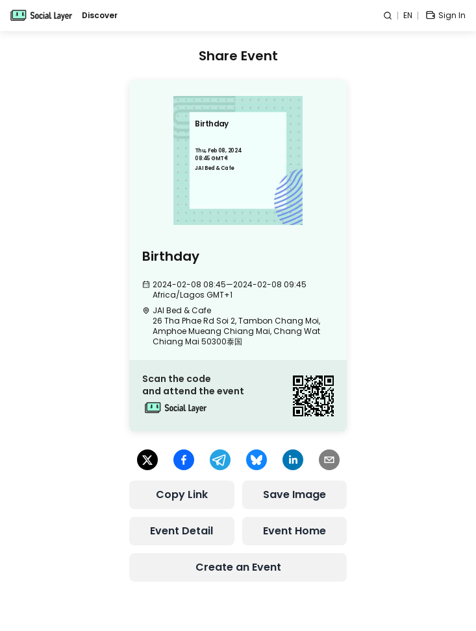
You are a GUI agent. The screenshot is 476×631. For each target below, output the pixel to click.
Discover (100, 15)
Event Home (294, 530)
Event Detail (181, 530)
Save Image (294, 494)
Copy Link (182, 494)
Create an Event (238, 567)
